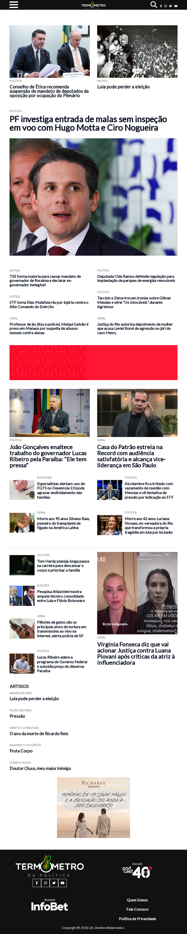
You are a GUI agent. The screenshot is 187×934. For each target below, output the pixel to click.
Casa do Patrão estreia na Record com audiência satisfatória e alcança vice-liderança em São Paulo (131, 456)
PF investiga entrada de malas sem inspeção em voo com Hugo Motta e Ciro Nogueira (88, 123)
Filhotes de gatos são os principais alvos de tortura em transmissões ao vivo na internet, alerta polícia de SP (61, 629)
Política (15, 81)
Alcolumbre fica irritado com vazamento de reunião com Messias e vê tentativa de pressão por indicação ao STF (149, 490)
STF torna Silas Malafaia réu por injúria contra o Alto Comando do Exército (48, 304)
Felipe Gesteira (20, 710)
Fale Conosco (137, 909)
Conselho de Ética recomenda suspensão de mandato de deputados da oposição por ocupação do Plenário (49, 91)
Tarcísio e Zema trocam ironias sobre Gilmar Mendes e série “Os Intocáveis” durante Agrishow (134, 302)
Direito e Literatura (24, 728)
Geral (13, 318)
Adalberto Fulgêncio (25, 745)
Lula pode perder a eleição (123, 86)
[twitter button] (170, 6)
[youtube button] (176, 6)
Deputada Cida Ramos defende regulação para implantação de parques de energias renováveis (136, 278)
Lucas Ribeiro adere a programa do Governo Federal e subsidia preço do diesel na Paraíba (62, 664)
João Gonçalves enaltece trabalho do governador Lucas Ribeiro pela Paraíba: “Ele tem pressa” (47, 456)
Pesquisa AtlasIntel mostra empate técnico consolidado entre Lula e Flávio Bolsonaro (61, 596)
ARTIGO (102, 81)
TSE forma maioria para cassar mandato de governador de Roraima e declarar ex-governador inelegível (45, 280)
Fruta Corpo (20, 750)
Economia (44, 477)
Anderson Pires (20, 693)
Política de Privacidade (137, 919)
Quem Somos (137, 900)
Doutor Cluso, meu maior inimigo (40, 768)
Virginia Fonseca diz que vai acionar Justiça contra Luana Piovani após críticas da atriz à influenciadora (136, 653)
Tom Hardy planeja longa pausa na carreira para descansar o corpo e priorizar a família (63, 565)
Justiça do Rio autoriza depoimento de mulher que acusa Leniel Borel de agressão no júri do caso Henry (135, 328)
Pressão (17, 716)
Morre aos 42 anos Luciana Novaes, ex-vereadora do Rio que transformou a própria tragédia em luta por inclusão (149, 525)
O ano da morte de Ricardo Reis (38, 733)
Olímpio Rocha (20, 762)
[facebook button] (161, 6)
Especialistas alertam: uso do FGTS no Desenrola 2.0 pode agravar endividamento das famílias (61, 490)
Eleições (43, 585)
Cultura (43, 555)
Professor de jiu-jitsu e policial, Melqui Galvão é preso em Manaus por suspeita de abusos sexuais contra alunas (48, 328)
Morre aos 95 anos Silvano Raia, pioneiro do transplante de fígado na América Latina (63, 523)
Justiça (14, 270)
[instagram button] (165, 6)
